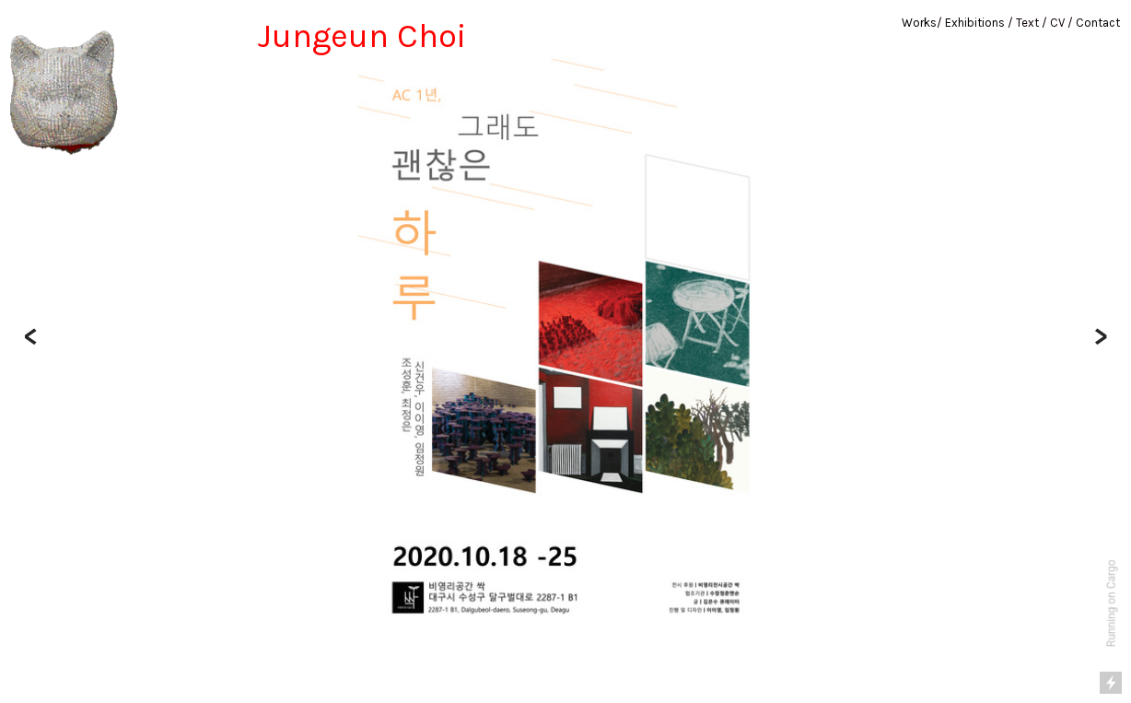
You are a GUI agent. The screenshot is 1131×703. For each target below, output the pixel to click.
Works (919, 22)
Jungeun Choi (362, 36)
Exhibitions (975, 22)
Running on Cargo (1111, 604)
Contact (1098, 22)
